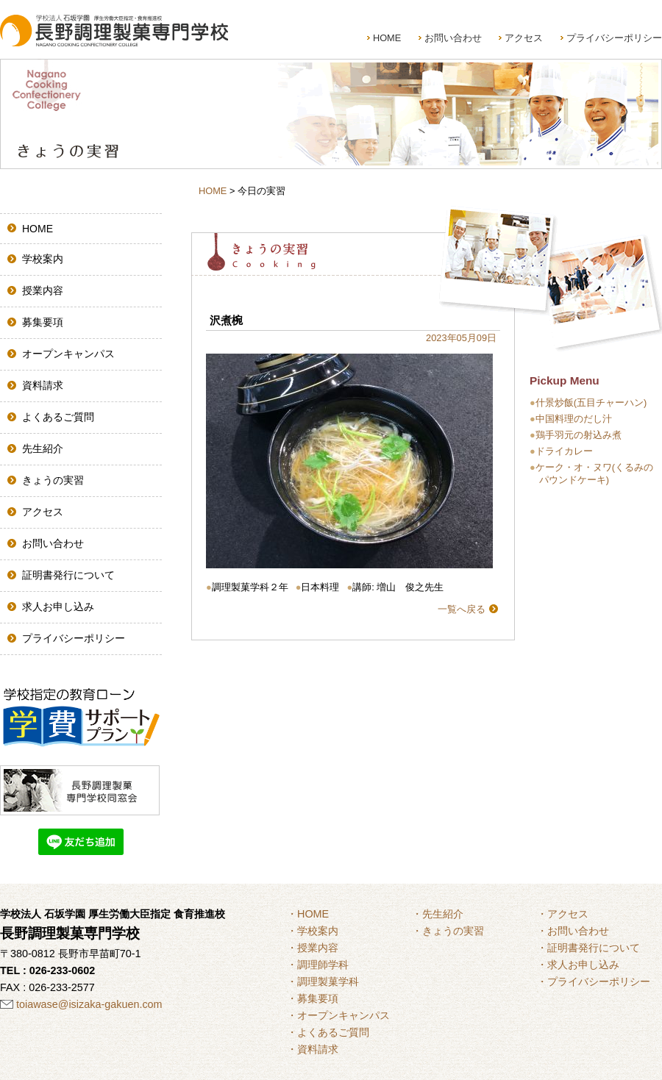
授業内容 (42, 290)
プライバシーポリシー (614, 37)
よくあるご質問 (58, 417)
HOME (387, 37)
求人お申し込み (58, 606)
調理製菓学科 (328, 981)
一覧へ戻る (461, 609)
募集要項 (42, 322)
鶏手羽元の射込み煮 (578, 434)
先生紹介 (42, 448)
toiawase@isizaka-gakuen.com (89, 1004)
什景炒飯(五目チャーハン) (591, 402)
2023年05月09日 (461, 337)
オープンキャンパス (68, 354)
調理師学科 (323, 964)
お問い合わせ (453, 37)
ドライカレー (564, 451)
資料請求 (42, 385)
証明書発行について (68, 575)
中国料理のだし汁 (573, 418)
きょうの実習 (53, 480)
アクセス (524, 37)
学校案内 (42, 259)
